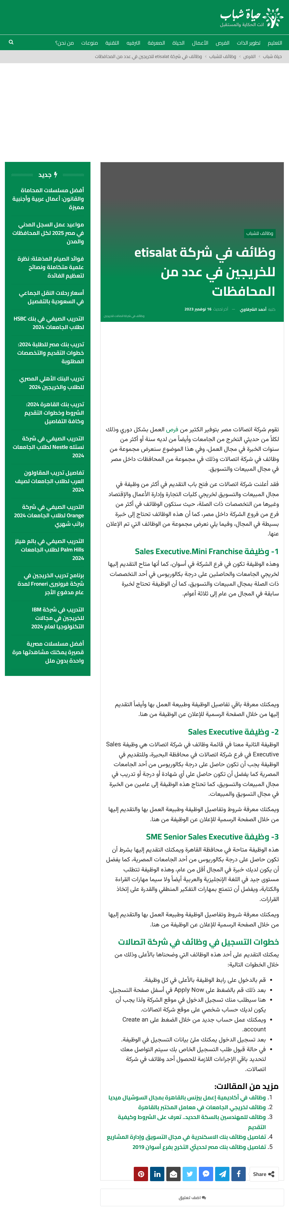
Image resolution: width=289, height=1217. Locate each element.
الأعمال (200, 43)
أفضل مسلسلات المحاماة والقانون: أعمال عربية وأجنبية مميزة (48, 198)
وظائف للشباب (259, 233)
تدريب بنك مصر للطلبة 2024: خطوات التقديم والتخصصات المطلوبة (50, 352)
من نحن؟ (64, 43)
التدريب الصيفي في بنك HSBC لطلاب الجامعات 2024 (49, 322)
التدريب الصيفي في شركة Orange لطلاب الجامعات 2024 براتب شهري (49, 515)
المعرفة (156, 43)
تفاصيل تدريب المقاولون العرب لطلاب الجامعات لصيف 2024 (49, 481)
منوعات (89, 43)
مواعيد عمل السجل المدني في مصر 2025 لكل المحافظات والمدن (48, 233)
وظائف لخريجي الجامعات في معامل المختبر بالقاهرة (202, 1107)
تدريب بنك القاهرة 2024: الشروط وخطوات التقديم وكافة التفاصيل (54, 412)
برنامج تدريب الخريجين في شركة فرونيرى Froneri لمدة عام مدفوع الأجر (51, 583)
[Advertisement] (144, 112)
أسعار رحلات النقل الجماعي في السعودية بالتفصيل (51, 297)
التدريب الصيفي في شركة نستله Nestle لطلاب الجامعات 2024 (48, 447)
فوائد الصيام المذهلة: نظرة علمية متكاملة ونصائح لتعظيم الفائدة (51, 267)
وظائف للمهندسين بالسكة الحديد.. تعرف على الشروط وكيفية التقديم (192, 1122)
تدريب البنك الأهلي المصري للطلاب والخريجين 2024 (51, 382)
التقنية (112, 43)
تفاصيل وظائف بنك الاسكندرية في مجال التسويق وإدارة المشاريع (186, 1137)
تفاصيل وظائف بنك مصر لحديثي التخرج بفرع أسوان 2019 (199, 1147)
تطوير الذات (248, 43)
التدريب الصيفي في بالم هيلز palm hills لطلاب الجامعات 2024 (49, 549)
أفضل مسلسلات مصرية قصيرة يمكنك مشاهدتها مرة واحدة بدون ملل (48, 652)
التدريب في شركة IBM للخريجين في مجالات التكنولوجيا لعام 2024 (57, 618)
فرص (172, 430)
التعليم (275, 43)
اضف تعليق (192, 1197)
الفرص (222, 43)
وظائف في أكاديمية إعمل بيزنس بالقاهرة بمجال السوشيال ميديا (187, 1097)
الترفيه (133, 43)
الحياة (178, 43)
